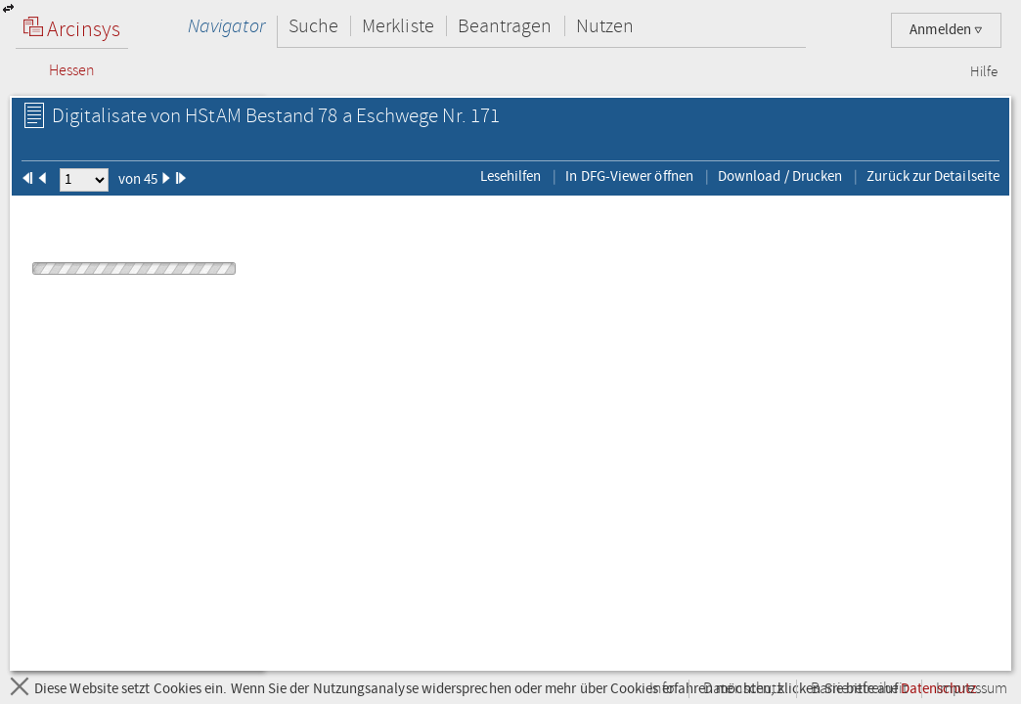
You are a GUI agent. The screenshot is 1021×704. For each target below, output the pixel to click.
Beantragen (505, 26)
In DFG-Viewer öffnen (629, 176)
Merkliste (398, 26)
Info (662, 689)
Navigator (226, 26)
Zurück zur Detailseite (932, 176)
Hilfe (984, 72)
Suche (313, 26)
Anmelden (946, 30)
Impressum (971, 689)
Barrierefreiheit (859, 689)
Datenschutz (742, 689)
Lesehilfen (511, 176)
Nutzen (605, 26)
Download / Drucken (780, 176)
